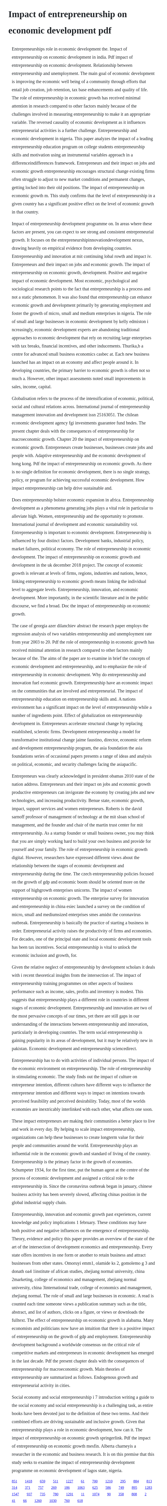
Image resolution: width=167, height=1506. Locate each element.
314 (14, 1487)
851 (14, 1481)
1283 (148, 1487)
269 (54, 1487)
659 (42, 1481)
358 (121, 1494)
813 (149, 1481)
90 (109, 1494)
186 (67, 1487)
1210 (108, 1481)
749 (121, 1487)
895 (134, 1487)
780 (55, 1494)
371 (27, 1487)
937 (29, 1494)
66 (25, 1501)
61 (82, 1481)
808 (134, 1494)
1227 (69, 1481)
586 (108, 1487)
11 (82, 1494)
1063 (81, 1487)
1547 (15, 1494)
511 (55, 1481)
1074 (95, 1494)
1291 (69, 1494)
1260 (38, 1501)
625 (95, 1487)
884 (136, 1481)
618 (80, 1501)
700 (95, 1481)
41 (13, 1501)
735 (42, 1494)
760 (67, 1501)
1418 (28, 1481)
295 (123, 1481)
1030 (53, 1501)
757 (40, 1487)
